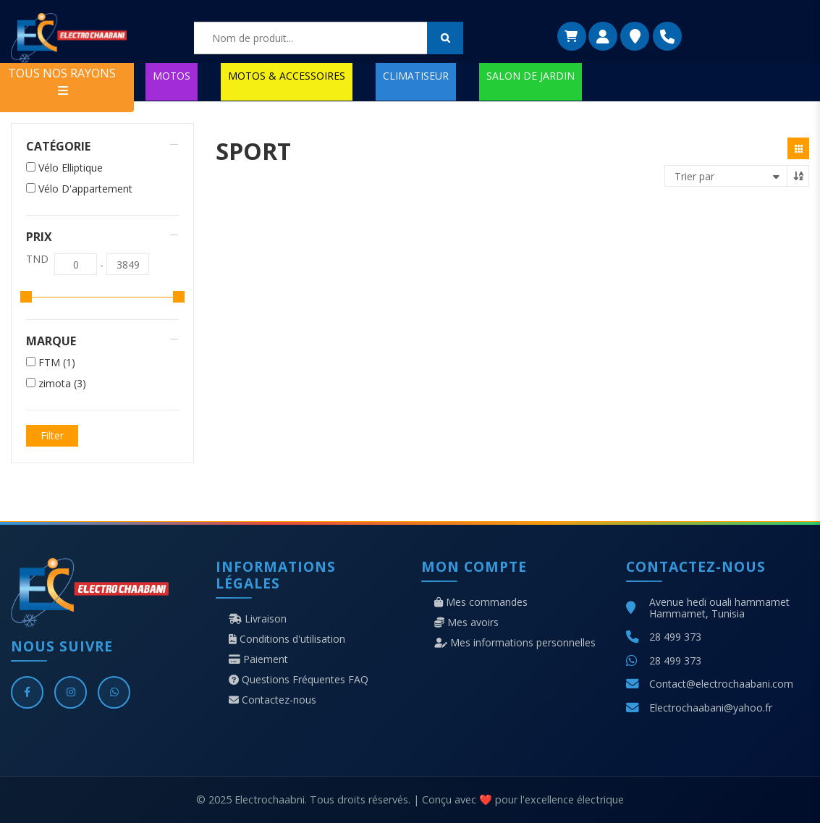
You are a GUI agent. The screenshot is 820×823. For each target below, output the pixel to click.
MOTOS (171, 76)
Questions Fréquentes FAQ (298, 679)
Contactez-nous (272, 700)
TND (37, 259)
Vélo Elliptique (70, 168)
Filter (52, 435)
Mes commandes (481, 602)
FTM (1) (56, 362)
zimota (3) (62, 383)
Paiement (258, 659)
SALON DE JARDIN (530, 76)
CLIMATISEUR (416, 76)
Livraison (258, 619)
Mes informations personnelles (515, 643)
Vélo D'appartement (85, 189)
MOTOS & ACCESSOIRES (286, 76)
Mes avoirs (466, 622)
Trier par (694, 176)
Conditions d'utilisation (287, 639)
